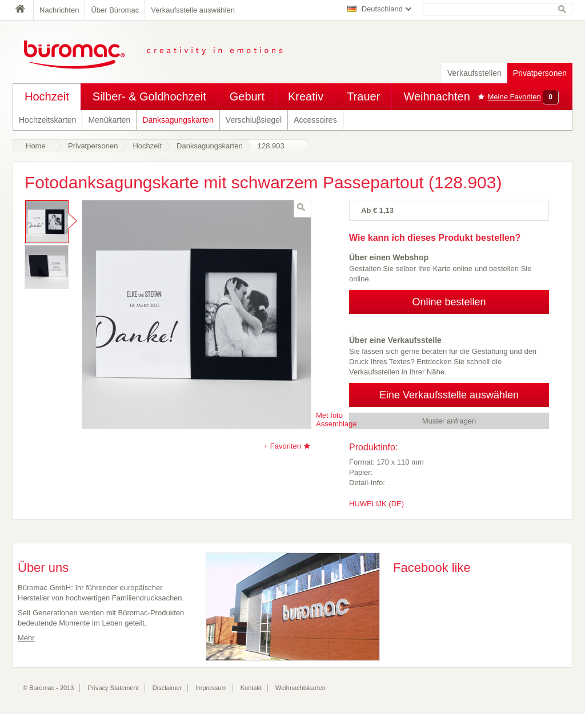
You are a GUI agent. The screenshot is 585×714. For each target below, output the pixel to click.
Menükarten (109, 119)
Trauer (363, 96)
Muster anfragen (449, 421)
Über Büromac (115, 10)
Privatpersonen (540, 73)
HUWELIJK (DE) (376, 503)
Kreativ (305, 96)
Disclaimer (167, 687)
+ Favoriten (282, 446)
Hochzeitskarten (47, 119)
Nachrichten (59, 10)
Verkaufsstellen (474, 73)
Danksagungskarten (178, 119)
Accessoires (315, 119)
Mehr (26, 638)
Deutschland (382, 9)
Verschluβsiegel (254, 119)
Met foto (329, 415)
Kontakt (251, 687)
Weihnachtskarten (300, 687)
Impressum (210, 687)
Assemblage (336, 423)
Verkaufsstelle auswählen (193, 10)
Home (22, 10)
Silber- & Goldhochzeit (149, 96)
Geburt (247, 96)
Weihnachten (436, 96)
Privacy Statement (113, 687)
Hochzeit (47, 96)
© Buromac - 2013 (48, 687)
